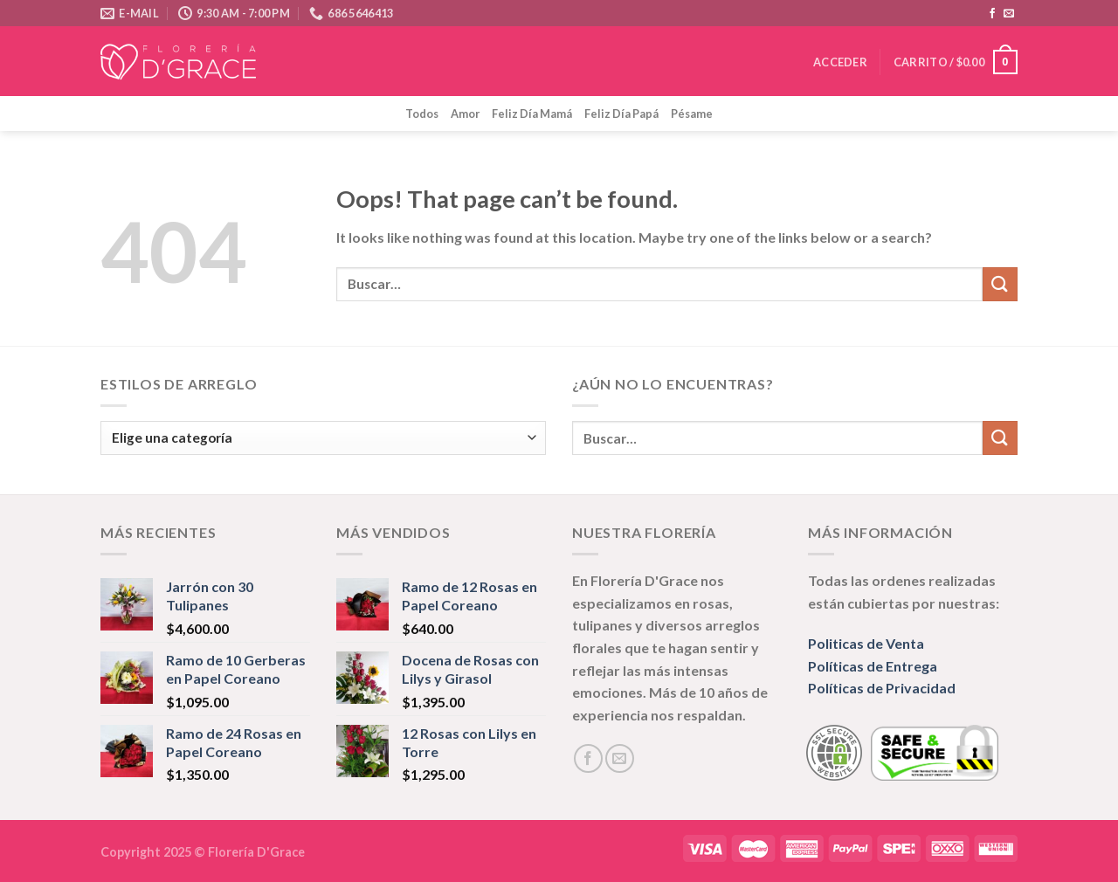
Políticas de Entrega (872, 666)
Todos (421, 114)
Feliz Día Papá (621, 114)
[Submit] (1000, 284)
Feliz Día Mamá (532, 114)
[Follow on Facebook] (992, 14)
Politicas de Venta (866, 643)
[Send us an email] (1009, 14)
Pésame (692, 114)
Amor (465, 114)
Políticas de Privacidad (882, 687)
